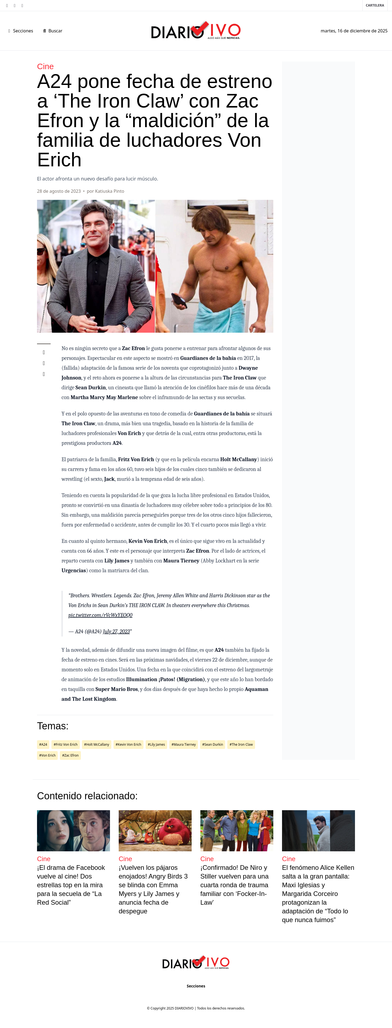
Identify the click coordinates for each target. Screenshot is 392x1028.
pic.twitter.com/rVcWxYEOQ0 (100, 615)
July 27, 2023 (116, 631)
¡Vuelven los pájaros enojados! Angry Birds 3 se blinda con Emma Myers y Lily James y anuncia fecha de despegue (153, 889)
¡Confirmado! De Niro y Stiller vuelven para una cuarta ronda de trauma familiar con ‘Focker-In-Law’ (234, 885)
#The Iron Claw (241, 744)
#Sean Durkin (212, 744)
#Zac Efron (70, 755)
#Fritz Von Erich (66, 744)
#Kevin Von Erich (128, 744)
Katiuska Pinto (109, 191)
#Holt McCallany (96, 744)
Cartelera (375, 5)
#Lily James (156, 744)
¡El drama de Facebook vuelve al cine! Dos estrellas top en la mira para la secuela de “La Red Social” (71, 885)
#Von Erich (47, 755)
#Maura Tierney (183, 744)
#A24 (43, 744)
